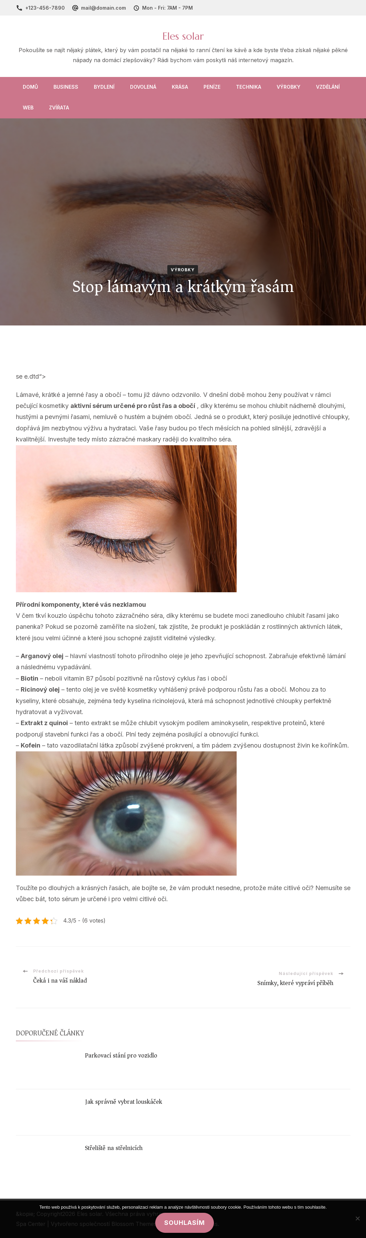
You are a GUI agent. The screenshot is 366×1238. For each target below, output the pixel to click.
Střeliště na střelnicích (113, 1147)
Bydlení (104, 87)
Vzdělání (328, 87)
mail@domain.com (103, 8)
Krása (180, 87)
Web (28, 107)
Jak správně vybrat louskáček (123, 1101)
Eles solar (183, 36)
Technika (248, 87)
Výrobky (288, 87)
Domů (30, 87)
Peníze (212, 87)
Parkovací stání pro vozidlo (121, 1055)
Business (65, 87)
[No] (357, 1218)
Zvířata (59, 107)
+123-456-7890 (45, 8)
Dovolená (143, 87)
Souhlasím (185, 1222)
